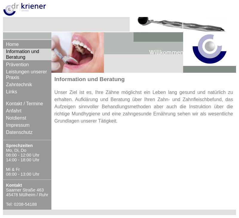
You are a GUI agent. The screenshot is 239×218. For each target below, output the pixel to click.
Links (11, 91)
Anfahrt (14, 110)
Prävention (17, 64)
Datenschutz (19, 132)
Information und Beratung (22, 54)
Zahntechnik (19, 84)
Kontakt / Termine (24, 103)
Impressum (18, 125)
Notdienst (16, 117)
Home (12, 44)
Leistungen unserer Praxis (26, 74)
